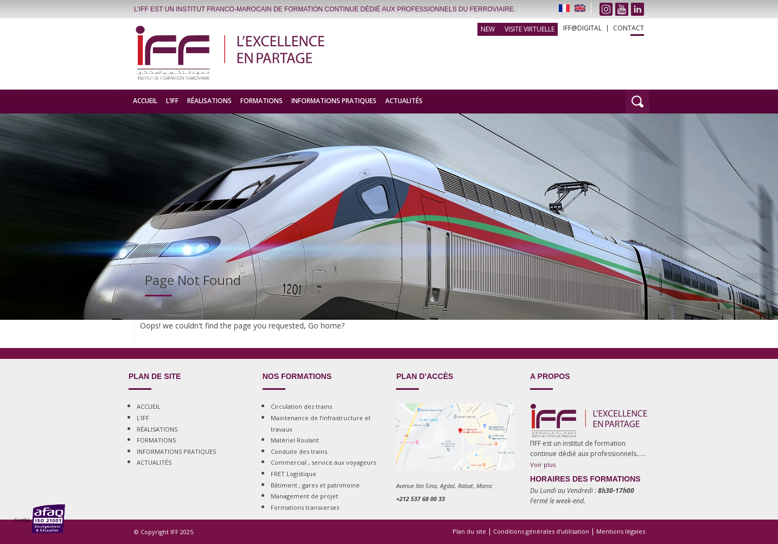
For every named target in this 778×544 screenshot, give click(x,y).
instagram (606, 9)
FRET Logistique (293, 474)
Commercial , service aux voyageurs (323, 462)
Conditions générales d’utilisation (541, 531)
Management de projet (304, 496)
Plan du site (469, 531)
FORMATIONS (261, 100)
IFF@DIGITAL (582, 28)
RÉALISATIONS (209, 100)
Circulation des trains (301, 406)
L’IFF (172, 100)
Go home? (326, 325)
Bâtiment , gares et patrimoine (315, 485)
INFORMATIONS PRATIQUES (334, 100)
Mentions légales (620, 531)
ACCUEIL (145, 100)
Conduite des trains (299, 451)
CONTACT (628, 28)
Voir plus (543, 464)
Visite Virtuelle (529, 29)
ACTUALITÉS (404, 100)
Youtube (621, 9)
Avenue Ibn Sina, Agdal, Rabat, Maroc (444, 486)
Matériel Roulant (295, 440)
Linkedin (637, 9)
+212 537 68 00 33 (420, 499)
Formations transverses (305, 507)
